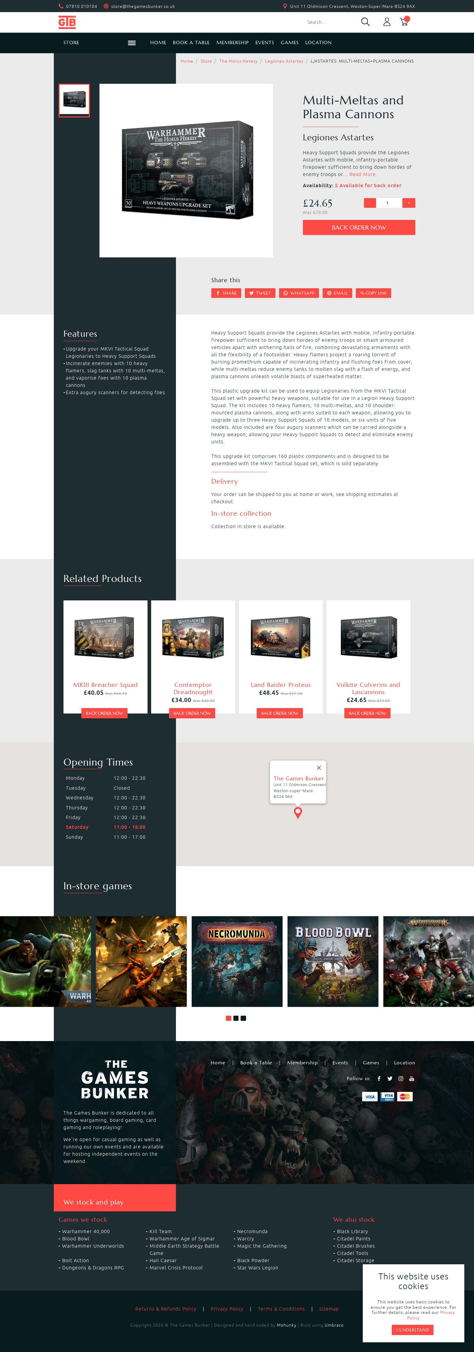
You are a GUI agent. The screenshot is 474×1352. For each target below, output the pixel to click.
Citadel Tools (352, 1253)
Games (290, 42)
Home (158, 42)
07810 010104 (81, 6)
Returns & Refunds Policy (165, 1308)
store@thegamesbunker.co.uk (143, 6)
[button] (228, 1018)
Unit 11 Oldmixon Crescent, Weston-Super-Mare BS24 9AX (352, 6)
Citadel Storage (356, 1260)
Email (337, 293)
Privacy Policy (227, 1308)
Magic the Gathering (262, 1246)
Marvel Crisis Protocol (176, 1267)
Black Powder (253, 1260)
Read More (362, 174)
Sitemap (329, 1308)
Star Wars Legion (257, 1267)
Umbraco (334, 1325)
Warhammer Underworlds (93, 1246)
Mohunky (287, 1325)
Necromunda (252, 1231)
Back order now (359, 227)
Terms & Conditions (281, 1308)
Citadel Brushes (356, 1246)
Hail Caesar (163, 1260)
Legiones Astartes (284, 61)
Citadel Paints (354, 1238)
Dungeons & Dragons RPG (93, 1267)
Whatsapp (299, 293)
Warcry (245, 1238)
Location (318, 42)
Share (226, 293)
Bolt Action (75, 1260)
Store (206, 61)
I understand (412, 1330)
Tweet (260, 293)
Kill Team (161, 1231)
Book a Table (191, 42)
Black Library (352, 1231)
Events (264, 42)
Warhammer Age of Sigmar (182, 1238)
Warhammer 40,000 (86, 1231)
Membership (232, 42)
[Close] (319, 768)
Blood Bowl (75, 1238)
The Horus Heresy (238, 61)
